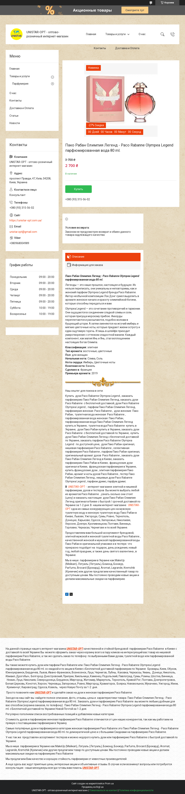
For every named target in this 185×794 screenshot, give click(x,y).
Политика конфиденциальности (136, 790)
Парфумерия (20, 83)
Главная (91, 34)
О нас (142, 34)
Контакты (100, 48)
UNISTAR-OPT (76, 486)
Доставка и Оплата (127, 48)
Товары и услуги (115, 34)
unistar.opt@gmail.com (23, 231)
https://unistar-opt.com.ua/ (25, 220)
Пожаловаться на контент (103, 790)
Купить (78, 189)
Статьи (13, 115)
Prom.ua (109, 783)
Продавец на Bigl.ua (92, 787)
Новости (14, 123)
